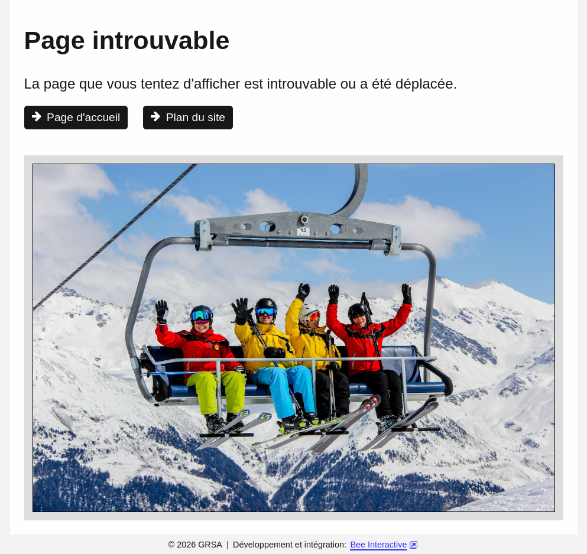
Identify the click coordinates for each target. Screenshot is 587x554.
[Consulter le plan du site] (188, 117)
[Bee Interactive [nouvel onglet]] (384, 545)
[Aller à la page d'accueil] (76, 117)
